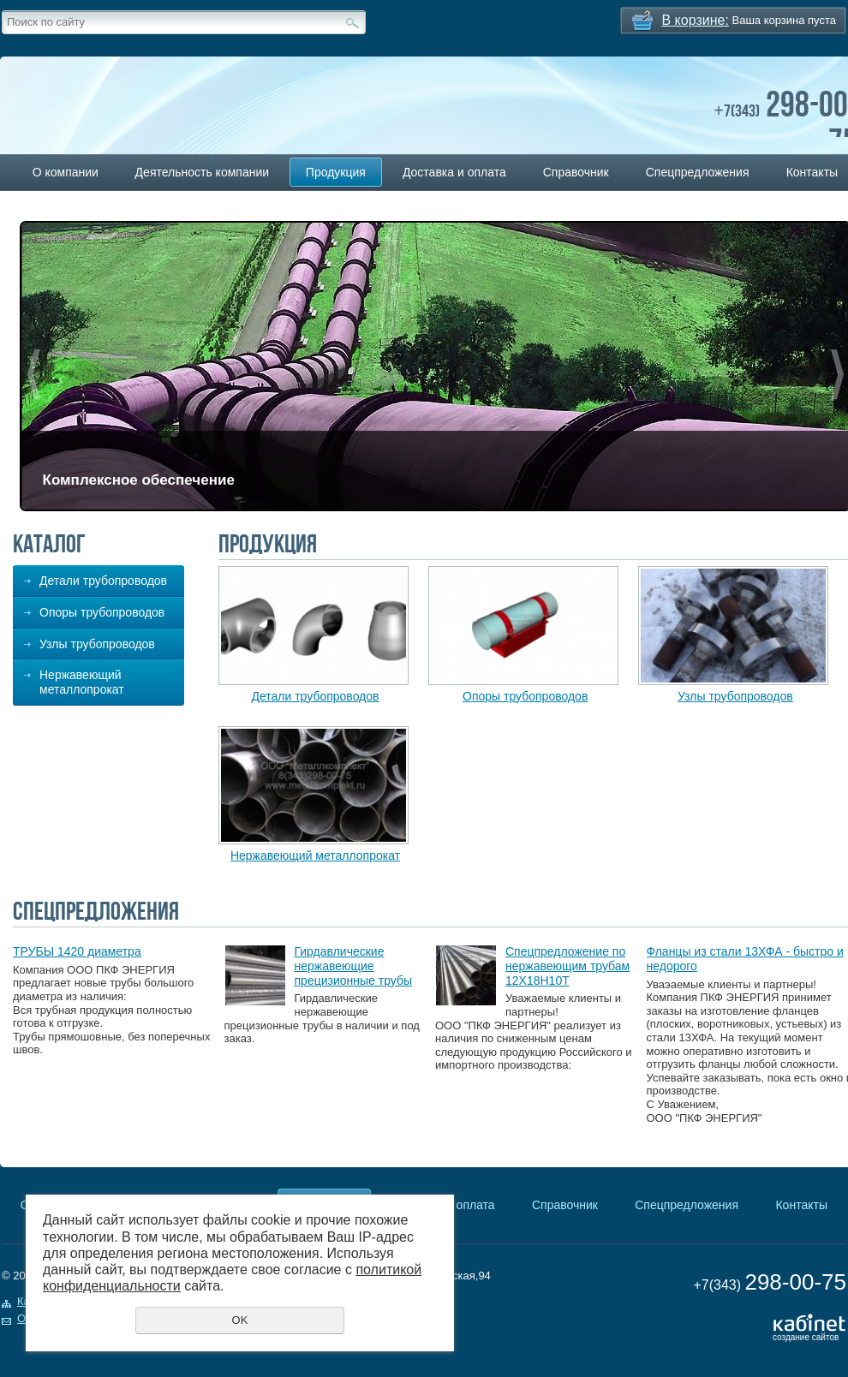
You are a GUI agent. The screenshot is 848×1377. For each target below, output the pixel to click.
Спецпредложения (697, 172)
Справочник (576, 172)
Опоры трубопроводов (101, 612)
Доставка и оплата (454, 172)
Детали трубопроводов (103, 580)
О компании (66, 172)
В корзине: (695, 20)
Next (837, 374)
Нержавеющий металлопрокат (81, 682)
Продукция (336, 172)
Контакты (801, 1205)
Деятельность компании (202, 172)
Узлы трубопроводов (97, 644)
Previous (33, 374)
